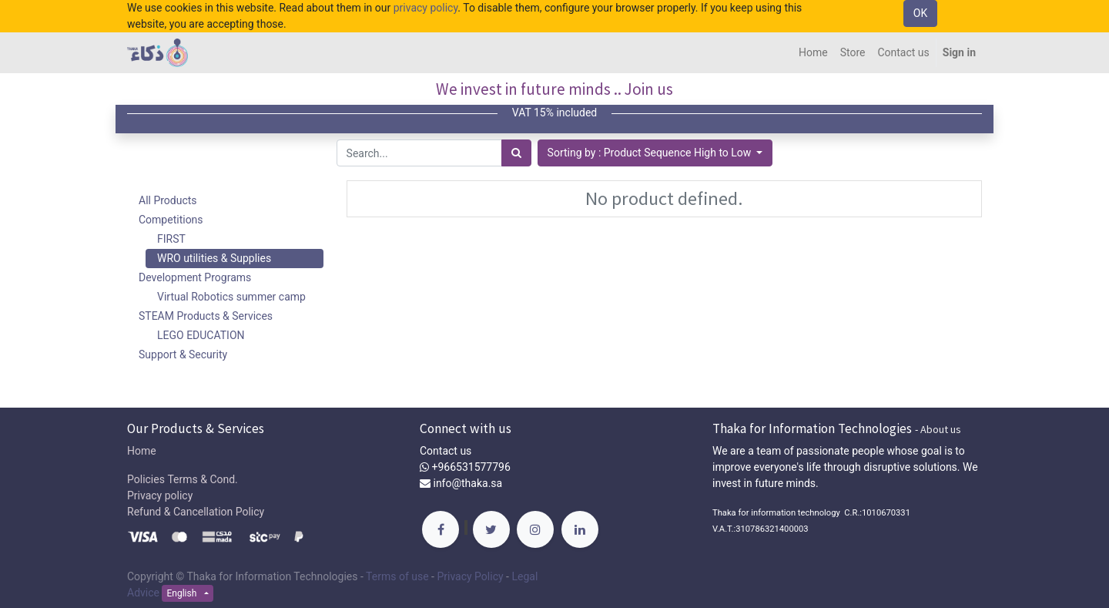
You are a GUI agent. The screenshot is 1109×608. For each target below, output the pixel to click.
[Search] (516, 152)
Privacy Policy (470, 576)
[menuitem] (813, 53)
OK (920, 13)
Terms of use (397, 576)
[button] (655, 152)
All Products (168, 200)
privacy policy (426, 8)
